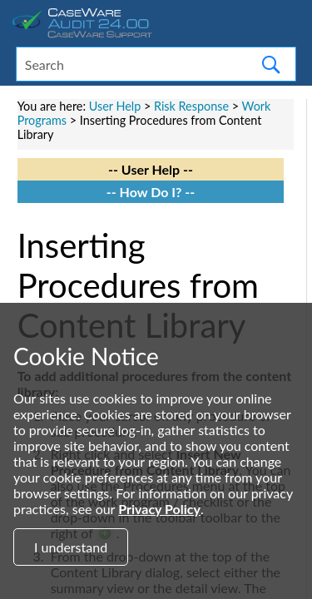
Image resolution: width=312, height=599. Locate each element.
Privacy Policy (159, 509)
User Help (115, 106)
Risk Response (191, 106)
